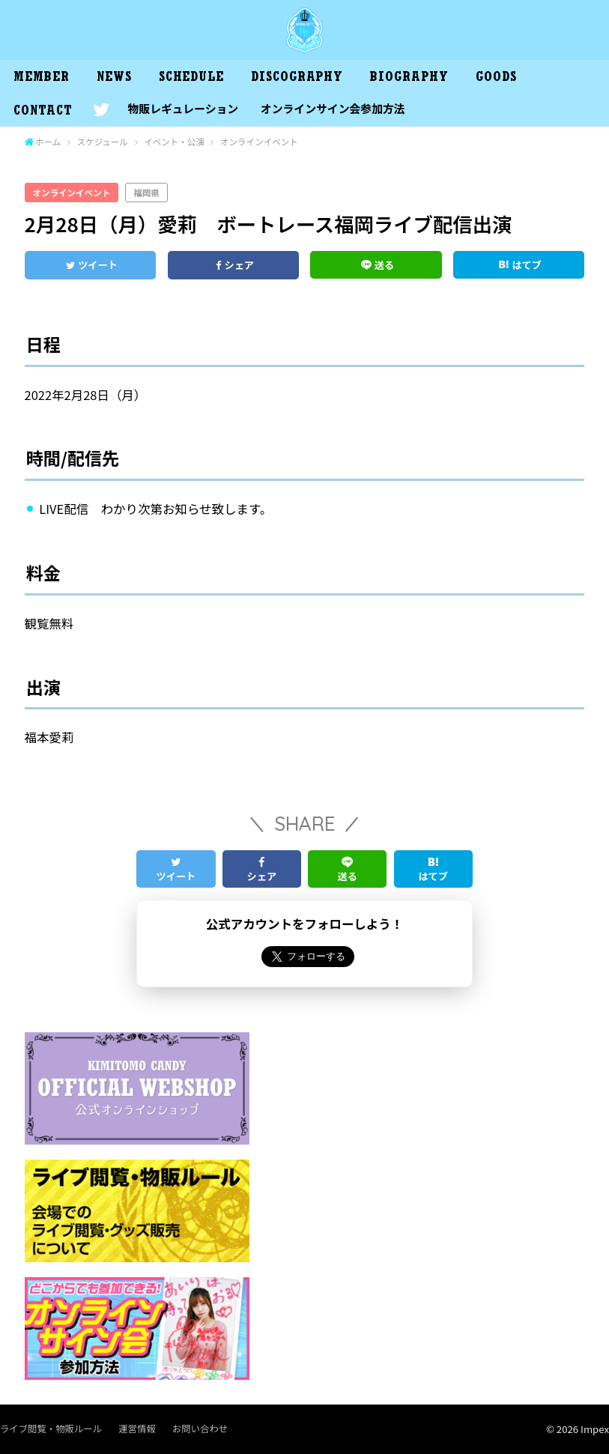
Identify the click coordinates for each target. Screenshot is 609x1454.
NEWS (114, 78)
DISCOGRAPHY (297, 78)
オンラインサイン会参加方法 (333, 108)
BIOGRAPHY (409, 78)
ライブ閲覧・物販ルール (51, 1428)
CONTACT (42, 112)
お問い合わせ (200, 1428)
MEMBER (41, 78)
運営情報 (136, 1428)
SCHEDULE (191, 78)
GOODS (496, 78)
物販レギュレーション (182, 108)
